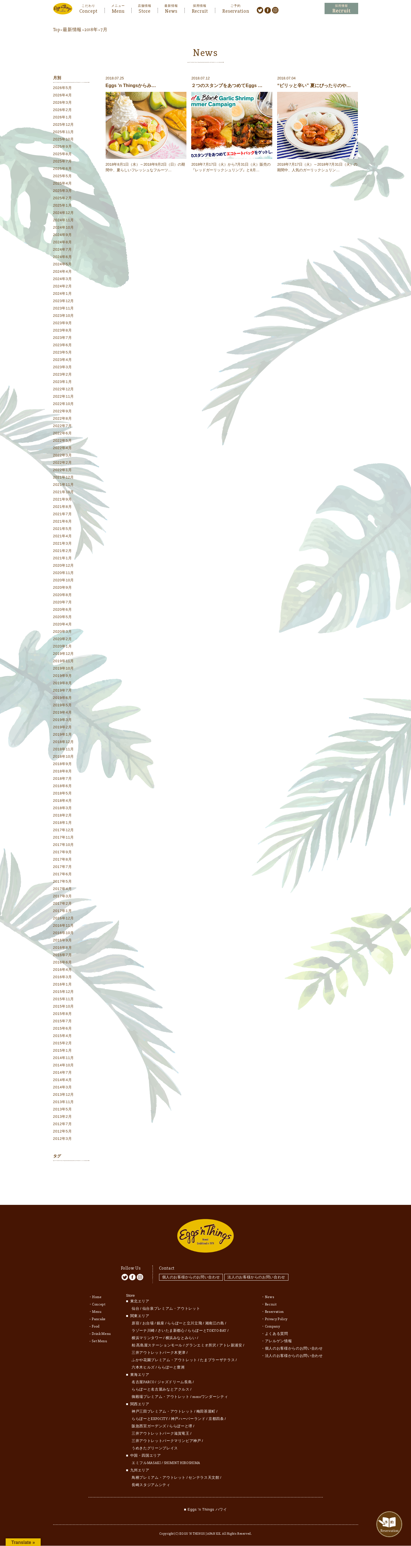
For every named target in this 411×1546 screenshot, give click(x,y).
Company (272, 1316)
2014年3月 (62, 1088)
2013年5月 (62, 1110)
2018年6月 (62, 787)
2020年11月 (63, 573)
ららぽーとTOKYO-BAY (207, 1320)
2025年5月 (62, 177)
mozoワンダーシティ (210, 1386)
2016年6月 (62, 963)
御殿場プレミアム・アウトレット (161, 1386)
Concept (88, 10)
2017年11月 (63, 838)
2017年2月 (62, 904)
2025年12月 (63, 125)
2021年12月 (63, 478)
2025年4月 (62, 184)
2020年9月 (62, 588)
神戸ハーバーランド (188, 1408)
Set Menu (99, 1330)
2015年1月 (62, 1051)
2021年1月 (62, 559)
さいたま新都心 (171, 1320)
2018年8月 (62, 772)
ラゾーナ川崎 (143, 1320)
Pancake (99, 1308)
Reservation (235, 10)
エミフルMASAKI (146, 1452)
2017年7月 (62, 867)
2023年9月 (62, 324)
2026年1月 (62, 118)
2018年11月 (63, 750)
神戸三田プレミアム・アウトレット (162, 1401)
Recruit (200, 10)
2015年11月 (63, 1000)
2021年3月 (62, 544)
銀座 (160, 1313)
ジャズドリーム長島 (174, 1371)
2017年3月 (62, 897)
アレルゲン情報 (278, 1330)
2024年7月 (62, 250)
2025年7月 (62, 162)
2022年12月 (63, 390)
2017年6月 (62, 875)
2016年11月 (63, 926)
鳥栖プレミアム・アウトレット (159, 1467)
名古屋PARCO (143, 1371)
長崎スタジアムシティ (151, 1474)
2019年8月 (62, 684)
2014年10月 (63, 1066)
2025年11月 (63, 133)
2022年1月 (62, 471)
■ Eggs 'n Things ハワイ (205, 1499)
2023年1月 (62, 382)
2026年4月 (62, 96)
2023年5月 (62, 353)
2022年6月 (62, 434)
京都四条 (216, 1408)
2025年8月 (62, 155)
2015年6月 (62, 1029)
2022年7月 (62, 427)
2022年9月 (62, 412)
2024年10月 (63, 228)
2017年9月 (62, 853)
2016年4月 (62, 970)
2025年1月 (62, 206)
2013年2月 (62, 1117)
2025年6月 (62, 169)
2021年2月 (62, 551)
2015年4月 (62, 1036)
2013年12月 (63, 1095)
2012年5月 (62, 1132)
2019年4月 (62, 713)
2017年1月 (62, 912)
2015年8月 (62, 1014)
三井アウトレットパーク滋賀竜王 (161, 1423)
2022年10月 (63, 404)
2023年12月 (63, 302)
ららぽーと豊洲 (171, 1357)
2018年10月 (63, 757)
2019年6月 (62, 698)
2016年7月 (62, 956)
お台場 (148, 1313)
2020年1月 (62, 647)
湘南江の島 (214, 1313)
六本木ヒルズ (143, 1357)
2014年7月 (62, 1073)
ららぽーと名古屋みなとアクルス (161, 1379)
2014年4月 (62, 1081)
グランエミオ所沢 (200, 1335)
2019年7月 (62, 691)
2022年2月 (62, 463)
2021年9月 (62, 500)
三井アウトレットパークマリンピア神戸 (166, 1430)
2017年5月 (62, 882)
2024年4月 (62, 272)
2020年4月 (62, 625)
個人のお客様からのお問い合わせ (191, 1266)
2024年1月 (62, 294)
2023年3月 (62, 368)
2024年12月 (63, 213)
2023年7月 (62, 338)
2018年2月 (62, 816)
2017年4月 (62, 889)
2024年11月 (63, 221)
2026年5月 (62, 88)
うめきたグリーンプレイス (155, 1437)
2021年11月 (63, 485)
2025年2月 (62, 199)
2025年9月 (62, 147)
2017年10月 (63, 845)
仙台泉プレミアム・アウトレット (171, 1298)
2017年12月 (63, 831)
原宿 (135, 1313)
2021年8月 (62, 507)
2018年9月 (62, 765)
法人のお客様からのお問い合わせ (258, 1266)
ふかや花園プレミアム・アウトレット (164, 1349)
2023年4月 (62, 360)
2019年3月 (62, 720)
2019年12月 (63, 654)
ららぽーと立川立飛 (184, 1313)
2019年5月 (62, 706)
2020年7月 (62, 603)
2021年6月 (62, 522)
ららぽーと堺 (180, 1415)
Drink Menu (101, 1323)
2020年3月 (62, 632)
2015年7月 (62, 1022)
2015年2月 (62, 1044)
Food (96, 1316)
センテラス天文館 (203, 1467)
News (171, 10)
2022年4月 (62, 449)
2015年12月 (63, 992)
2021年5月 (62, 529)
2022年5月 (62, 441)
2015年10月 (63, 1007)
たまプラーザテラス (217, 1349)
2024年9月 (62, 235)
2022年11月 (63, 397)
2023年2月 (62, 375)
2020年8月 (62, 596)
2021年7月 (62, 515)
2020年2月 (62, 640)
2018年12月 (63, 742)
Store (145, 10)
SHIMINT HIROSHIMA (182, 1452)
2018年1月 (62, 823)
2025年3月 (62, 191)
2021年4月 (62, 537)
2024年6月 (62, 257)
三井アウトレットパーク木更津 (159, 1342)
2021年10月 (63, 493)
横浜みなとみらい (181, 1327)
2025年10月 (63, 140)
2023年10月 (63, 316)
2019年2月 (62, 728)
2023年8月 (62, 331)
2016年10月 (63, 934)
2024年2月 (62, 287)
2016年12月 (63, 919)
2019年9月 (62, 676)
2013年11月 (63, 1103)
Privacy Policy (276, 1308)
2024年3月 (62, 280)
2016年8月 (62, 948)
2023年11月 (63, 309)
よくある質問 (276, 1323)
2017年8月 (62, 860)
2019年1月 (62, 735)
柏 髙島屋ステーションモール (157, 1335)
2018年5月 (62, 794)
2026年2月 (62, 111)
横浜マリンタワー (147, 1327)
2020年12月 (63, 566)
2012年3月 (62, 1139)
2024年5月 (62, 265)
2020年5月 (62, 618)
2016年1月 (62, 985)
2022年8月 (62, 419)
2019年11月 (63, 662)
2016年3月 (62, 978)
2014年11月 (63, 1058)
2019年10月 (63, 669)
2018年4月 (62, 801)
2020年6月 (62, 610)
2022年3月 (62, 456)
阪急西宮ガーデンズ (149, 1415)
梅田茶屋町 (206, 1401)
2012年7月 (62, 1125)
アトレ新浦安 (230, 1335)
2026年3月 (62, 103)
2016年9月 (62, 941)
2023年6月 (62, 346)
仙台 (135, 1298)
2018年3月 (62, 809)
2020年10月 (63, 581)
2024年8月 (62, 243)
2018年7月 (62, 779)
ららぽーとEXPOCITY (150, 1408)
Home (97, 1286)
